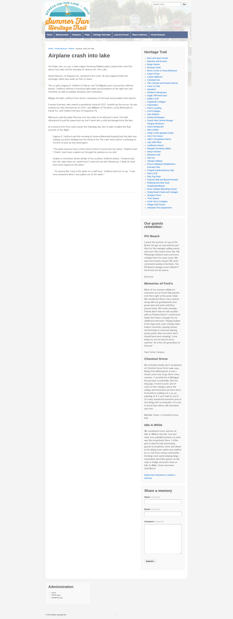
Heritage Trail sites (102, 35)
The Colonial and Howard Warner (162, 83)
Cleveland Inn (153, 80)
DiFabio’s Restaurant (157, 92)
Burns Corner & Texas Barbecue (162, 70)
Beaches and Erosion (157, 61)
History (71, 49)
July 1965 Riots (154, 142)
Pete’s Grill (152, 173)
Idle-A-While (153, 130)
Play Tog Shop (154, 176)
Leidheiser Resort (155, 145)
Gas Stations (153, 114)
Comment (153, 521)
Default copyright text (58, 615)
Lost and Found (121, 35)
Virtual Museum (158, 35)
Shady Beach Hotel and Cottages (162, 192)
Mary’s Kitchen (154, 151)
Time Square (153, 198)
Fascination (152, 105)
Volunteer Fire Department (159, 207)
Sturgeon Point (154, 195)
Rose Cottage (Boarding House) (162, 189)
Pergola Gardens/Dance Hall (160, 170)
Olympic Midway (154, 161)
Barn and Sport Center (157, 58)
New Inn (151, 158)
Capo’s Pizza (153, 74)
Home (49, 35)
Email (151, 509)
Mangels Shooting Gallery (159, 148)
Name (152, 497)
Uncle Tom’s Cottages (157, 201)
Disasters (76, 35)
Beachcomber (62, 35)
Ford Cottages (153, 111)
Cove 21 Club (153, 86)
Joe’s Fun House (155, 136)
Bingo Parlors (153, 64)
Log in (54, 592)
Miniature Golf (153, 155)
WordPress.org (57, 598)
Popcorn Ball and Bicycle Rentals (162, 179)
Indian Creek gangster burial (160, 133)
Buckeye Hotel (154, 67)
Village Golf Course (156, 204)
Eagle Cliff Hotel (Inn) (157, 95)
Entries (56, 595)
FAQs (87, 35)
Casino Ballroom (155, 77)
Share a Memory (139, 35)
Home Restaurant (155, 126)
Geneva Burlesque (155, 117)
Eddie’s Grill (152, 98)
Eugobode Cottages (156, 102)
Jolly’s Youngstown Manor (159, 139)
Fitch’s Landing (154, 108)
